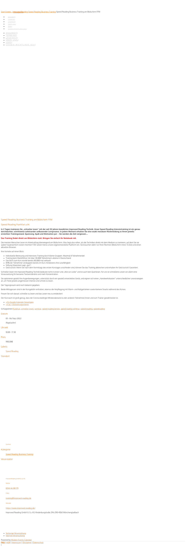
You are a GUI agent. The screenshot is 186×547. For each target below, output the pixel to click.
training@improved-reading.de (18, 498)
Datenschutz (38, 542)
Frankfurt (16, 309)
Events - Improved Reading (16, 12)
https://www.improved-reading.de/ (20, 508)
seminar (38, 309)
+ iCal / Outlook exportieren (17, 304)
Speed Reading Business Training (42, 12)
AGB (8, 542)
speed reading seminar (70, 309)
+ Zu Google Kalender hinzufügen (19, 302)
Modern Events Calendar (21, 540)
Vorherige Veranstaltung (16, 533)
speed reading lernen (51, 309)
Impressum (16, 542)
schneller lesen (27, 309)
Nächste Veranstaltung (15, 535)
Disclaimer (27, 542)
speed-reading (87, 309)
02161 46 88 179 (12, 488)
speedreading (99, 309)
